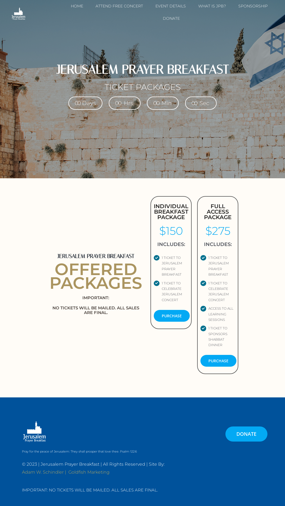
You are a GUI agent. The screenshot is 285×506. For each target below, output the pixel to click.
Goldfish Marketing (89, 472)
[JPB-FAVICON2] (18, 8)
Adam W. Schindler (43, 472)
